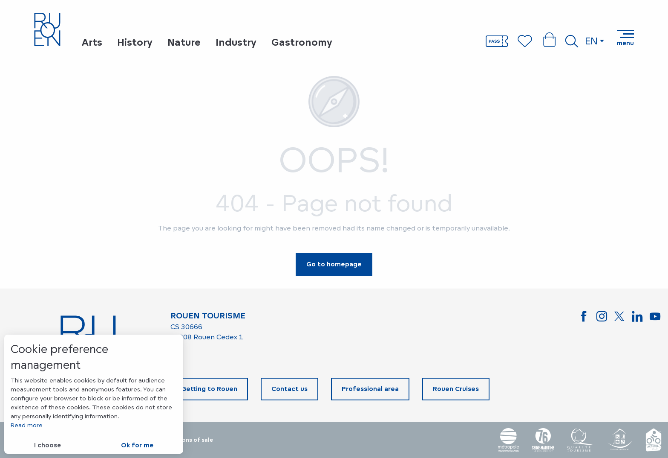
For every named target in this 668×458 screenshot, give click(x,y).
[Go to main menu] (625, 38)
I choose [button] (47, 445)
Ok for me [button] (137, 445)
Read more (27, 425)
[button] (572, 41)
